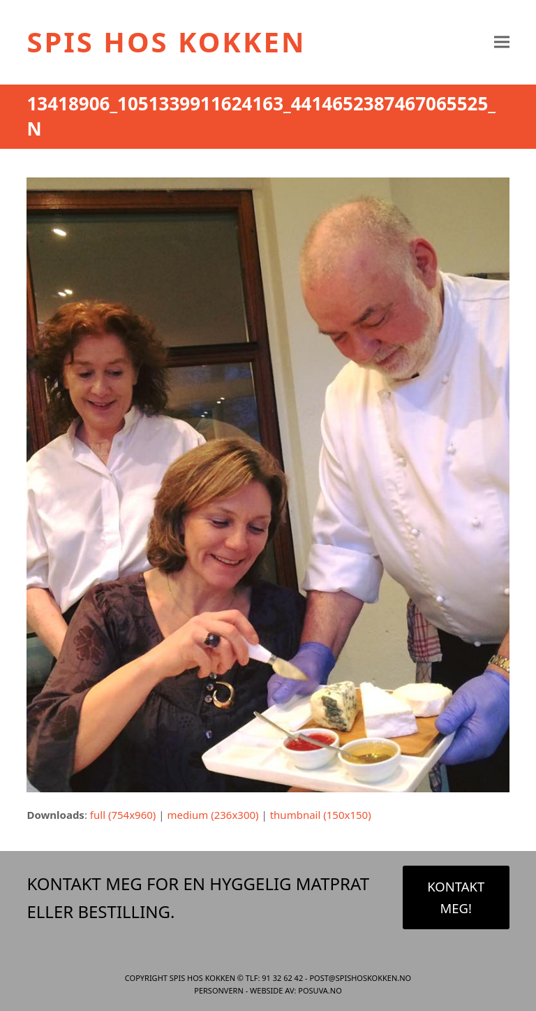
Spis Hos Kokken (166, 41)
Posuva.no (319, 990)
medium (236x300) (212, 815)
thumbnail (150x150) (320, 815)
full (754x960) (123, 815)
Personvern (219, 990)
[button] (501, 42)
